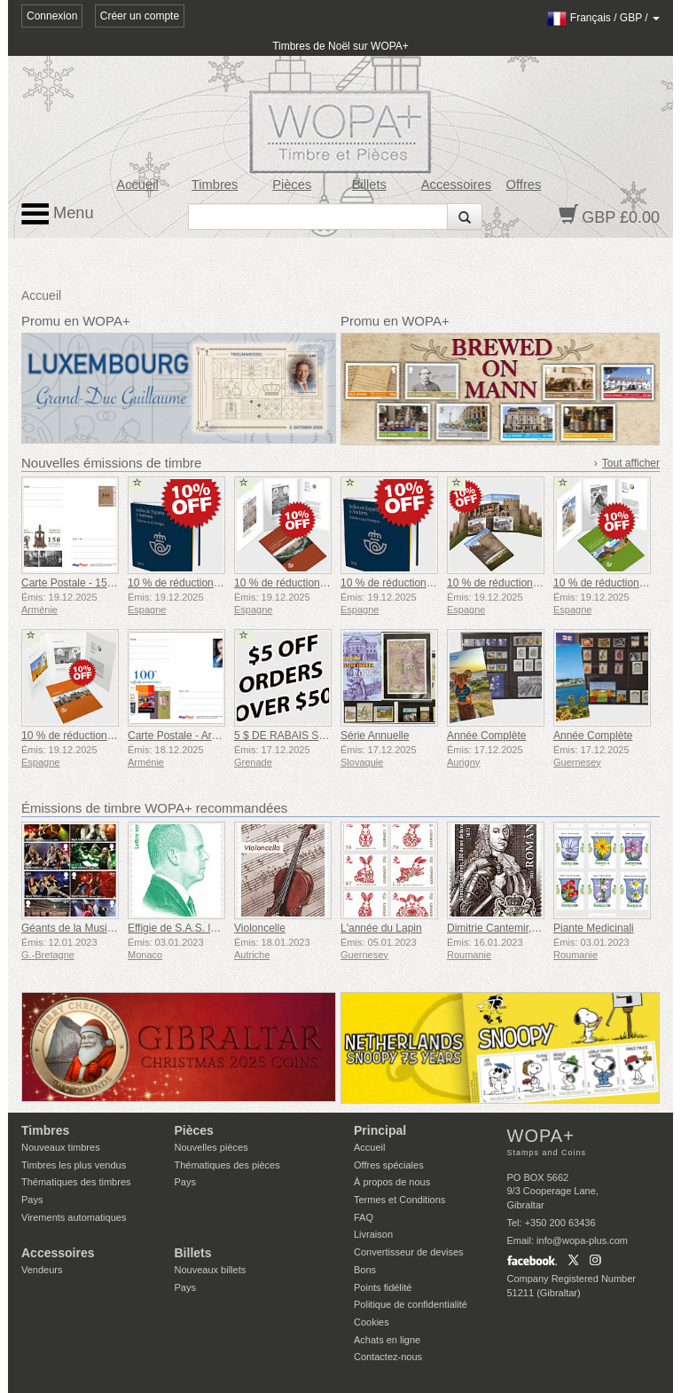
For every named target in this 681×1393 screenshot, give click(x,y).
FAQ (363, 1217)
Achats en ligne (387, 1339)
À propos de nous (392, 1182)
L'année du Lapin (381, 928)
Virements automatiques (73, 1217)
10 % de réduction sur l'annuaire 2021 (430, 583)
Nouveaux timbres (60, 1147)
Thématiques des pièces (227, 1165)
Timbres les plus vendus (73, 1165)
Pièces (291, 184)
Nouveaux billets (211, 1269)
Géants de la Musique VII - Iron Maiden (114, 928)
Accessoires (456, 184)
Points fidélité (382, 1287)
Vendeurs (41, 1269)
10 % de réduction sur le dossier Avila (535, 583)
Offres (524, 184)
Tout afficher (631, 463)
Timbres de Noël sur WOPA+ (340, 46)
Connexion (52, 16)
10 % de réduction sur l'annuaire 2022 (217, 583)
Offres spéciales (389, 1165)
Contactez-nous (388, 1356)
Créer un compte (139, 16)
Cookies (371, 1322)
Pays (32, 1199)
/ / (603, 18)
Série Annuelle (374, 735)
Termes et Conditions (399, 1199)
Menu (57, 213)
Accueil (137, 184)
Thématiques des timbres (76, 1182)
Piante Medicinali (593, 928)
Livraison (373, 1234)
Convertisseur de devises (409, 1252)
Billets (369, 184)
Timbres (215, 184)
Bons (365, 1269)
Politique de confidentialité (410, 1304)
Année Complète (486, 735)
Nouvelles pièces (211, 1147)
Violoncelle (260, 928)
